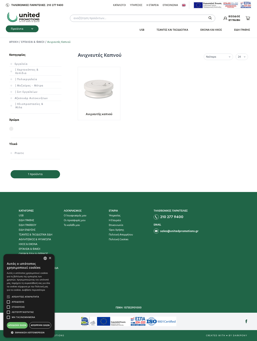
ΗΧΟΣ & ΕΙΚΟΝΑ (28, 244)
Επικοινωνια (170, 5)
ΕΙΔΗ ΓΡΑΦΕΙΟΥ (27, 225)
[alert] (29, 296)
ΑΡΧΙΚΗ (14, 42)
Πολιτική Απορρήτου (121, 234)
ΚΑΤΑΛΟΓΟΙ (119, 5)
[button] (29, 332)
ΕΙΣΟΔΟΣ (234, 16)
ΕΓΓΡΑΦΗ (234, 20)
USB (141, 30)
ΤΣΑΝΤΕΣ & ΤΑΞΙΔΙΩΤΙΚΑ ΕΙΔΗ (35, 234)
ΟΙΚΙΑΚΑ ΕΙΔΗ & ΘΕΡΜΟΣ (33, 253)
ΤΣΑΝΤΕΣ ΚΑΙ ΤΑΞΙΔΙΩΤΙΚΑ (172, 30)
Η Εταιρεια (152, 5)
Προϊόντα (22, 29)
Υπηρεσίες (114, 215)
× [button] (50, 258)
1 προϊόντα (35, 174)
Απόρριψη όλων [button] (40, 325)
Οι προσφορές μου (74, 220)
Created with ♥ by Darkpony (226, 335)
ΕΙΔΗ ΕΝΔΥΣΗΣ (27, 230)
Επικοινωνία (116, 225)
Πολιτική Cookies (118, 239)
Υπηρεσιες (136, 5)
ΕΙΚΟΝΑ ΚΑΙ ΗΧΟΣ (211, 30)
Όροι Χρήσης (116, 230)
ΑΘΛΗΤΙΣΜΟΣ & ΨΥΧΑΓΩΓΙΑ (35, 239)
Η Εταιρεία (115, 220)
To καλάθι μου (72, 225)
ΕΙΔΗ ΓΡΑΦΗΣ (242, 30)
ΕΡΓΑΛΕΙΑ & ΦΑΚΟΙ (33, 42)
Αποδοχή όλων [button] (17, 325)
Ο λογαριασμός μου (75, 215)
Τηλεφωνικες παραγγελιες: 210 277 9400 (37, 5)
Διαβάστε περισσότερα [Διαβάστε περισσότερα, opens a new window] (33, 289)
